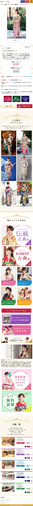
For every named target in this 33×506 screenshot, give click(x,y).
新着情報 (16, 497)
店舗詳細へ (27, 454)
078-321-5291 (19, 439)
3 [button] (18, 40)
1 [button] (14, 40)
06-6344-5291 (19, 450)
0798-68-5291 (19, 473)
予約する (19, 454)
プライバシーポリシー (16, 500)
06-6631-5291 (19, 462)
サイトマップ (16, 502)
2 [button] (16, 40)
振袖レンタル (7, 4)
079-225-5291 (19, 485)
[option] (16, 23)
